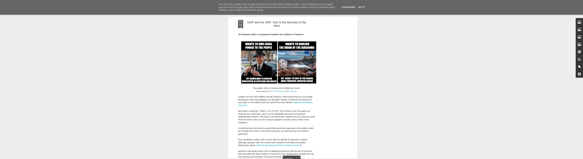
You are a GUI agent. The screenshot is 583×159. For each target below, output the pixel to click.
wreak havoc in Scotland (295, 56)
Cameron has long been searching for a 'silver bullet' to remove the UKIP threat (274, 96)
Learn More (348, 7)
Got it (361, 7)
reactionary (261, 30)
